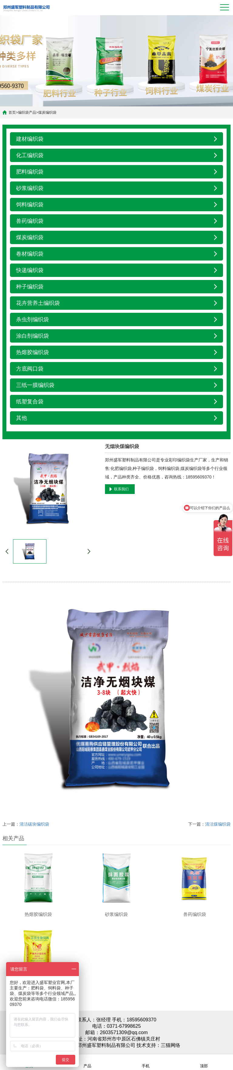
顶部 (204, 1062)
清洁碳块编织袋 (34, 824)
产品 (87, 1062)
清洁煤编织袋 (218, 824)
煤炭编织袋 (47, 112)
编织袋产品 (27, 112)
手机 (146, 1062)
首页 (12, 112)
